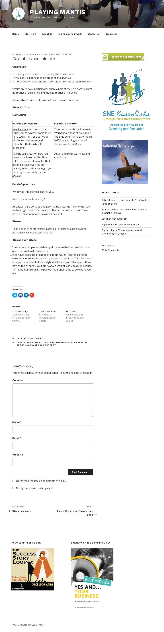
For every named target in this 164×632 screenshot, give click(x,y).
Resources (111, 34)
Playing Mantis (58, 12)
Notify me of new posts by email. (35, 488)
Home (15, 34)
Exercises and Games (31, 338)
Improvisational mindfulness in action (120, 224)
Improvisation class (41, 342)
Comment (18, 380)
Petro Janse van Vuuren (55, 54)
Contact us (93, 34)
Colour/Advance (47, 311)
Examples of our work (70, 34)
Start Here (30, 34)
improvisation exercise (72, 342)
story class (25, 345)
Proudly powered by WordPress (27, 625)
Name (16, 422)
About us (47, 34)
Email (16, 438)
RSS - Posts (108, 245)
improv (21, 342)
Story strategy (45, 345)
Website (17, 454)
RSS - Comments (110, 250)
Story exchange (20, 311)
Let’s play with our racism (114, 218)
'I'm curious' (72, 311)
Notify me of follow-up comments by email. (41, 480)
